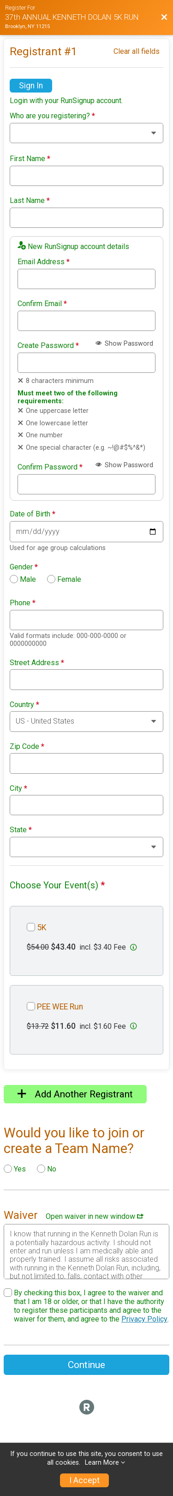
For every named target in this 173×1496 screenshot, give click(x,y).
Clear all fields (136, 51)
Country (24, 705)
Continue (86, 1364)
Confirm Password (50, 467)
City (18, 788)
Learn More (102, 1463)
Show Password (124, 344)
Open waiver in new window (94, 1216)
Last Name (30, 201)
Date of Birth (32, 514)
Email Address (44, 262)
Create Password (48, 346)
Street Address (37, 663)
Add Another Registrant (75, 1094)
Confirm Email (42, 304)
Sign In (31, 85)
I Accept (84, 1480)
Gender (24, 567)
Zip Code (27, 746)
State (21, 830)
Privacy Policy (144, 1319)
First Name (30, 159)
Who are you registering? (52, 116)
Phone (23, 603)
